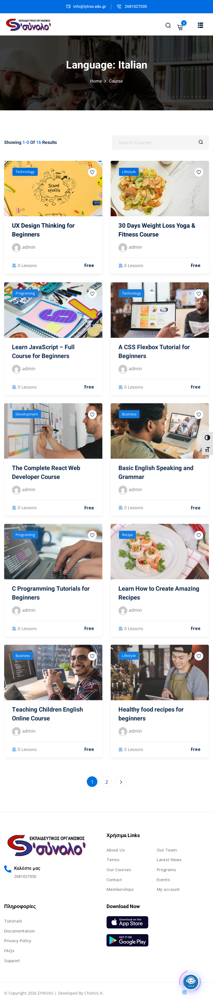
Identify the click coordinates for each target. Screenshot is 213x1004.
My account (168, 889)
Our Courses (118, 869)
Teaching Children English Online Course (47, 721)
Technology (25, 172)
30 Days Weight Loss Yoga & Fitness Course (156, 231)
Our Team (167, 850)
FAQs (9, 950)
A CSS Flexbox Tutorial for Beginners (154, 358)
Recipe (127, 541)
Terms (113, 859)
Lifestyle (129, 172)
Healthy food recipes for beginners (151, 721)
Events (163, 879)
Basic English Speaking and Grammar (155, 479)
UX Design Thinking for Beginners (43, 231)
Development (27, 420)
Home (96, 81)
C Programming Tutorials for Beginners (51, 600)
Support (12, 960)
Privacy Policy (17, 940)
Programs (166, 869)
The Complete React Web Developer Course (46, 479)
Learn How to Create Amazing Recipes (158, 600)
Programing (25, 300)
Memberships (120, 889)
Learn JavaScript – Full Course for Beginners (43, 358)
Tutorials (13, 921)
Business (129, 420)
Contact (114, 879)
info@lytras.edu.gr (86, 6)
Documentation (19, 931)
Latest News (169, 859)
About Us (115, 850)
